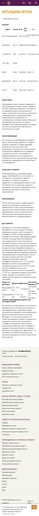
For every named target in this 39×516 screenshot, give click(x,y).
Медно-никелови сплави (10, 405)
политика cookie (8, 514)
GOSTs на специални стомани (11, 461)
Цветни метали (9, 469)
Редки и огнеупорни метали (16, 419)
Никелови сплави (11, 364)
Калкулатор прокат (21, 356)
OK (34, 507)
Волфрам (5, 423)
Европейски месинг (8, 414)
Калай (4, 487)
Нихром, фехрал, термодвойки (12, 368)
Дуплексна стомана (8, 458)
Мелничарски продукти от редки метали (15, 432)
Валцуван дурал (7, 475)
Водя (3, 490)
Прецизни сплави (7, 371)
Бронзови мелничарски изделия (12, 399)
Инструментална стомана (10, 464)
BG (23, 3)
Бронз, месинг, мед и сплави (16, 396)
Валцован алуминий (8, 472)
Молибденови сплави (9, 426)
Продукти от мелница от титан (12, 385)
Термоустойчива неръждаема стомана (14, 449)
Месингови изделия (8, 411)
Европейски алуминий (9, 478)
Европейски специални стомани (12, 374)
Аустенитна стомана (8, 452)
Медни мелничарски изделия (11, 408)
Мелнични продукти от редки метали (14, 429)
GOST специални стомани (10, 377)
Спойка (4, 484)
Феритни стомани (8, 455)
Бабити (4, 481)
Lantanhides (6, 435)
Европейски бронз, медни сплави (13, 402)
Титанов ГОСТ (6, 388)
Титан (5, 382)
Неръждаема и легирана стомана (18, 440)
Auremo (9, 3)
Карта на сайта (30, 502)
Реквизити (5, 503)
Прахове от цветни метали (10, 443)
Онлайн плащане (7, 356)
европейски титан (8, 391)
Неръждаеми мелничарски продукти (14, 446)
